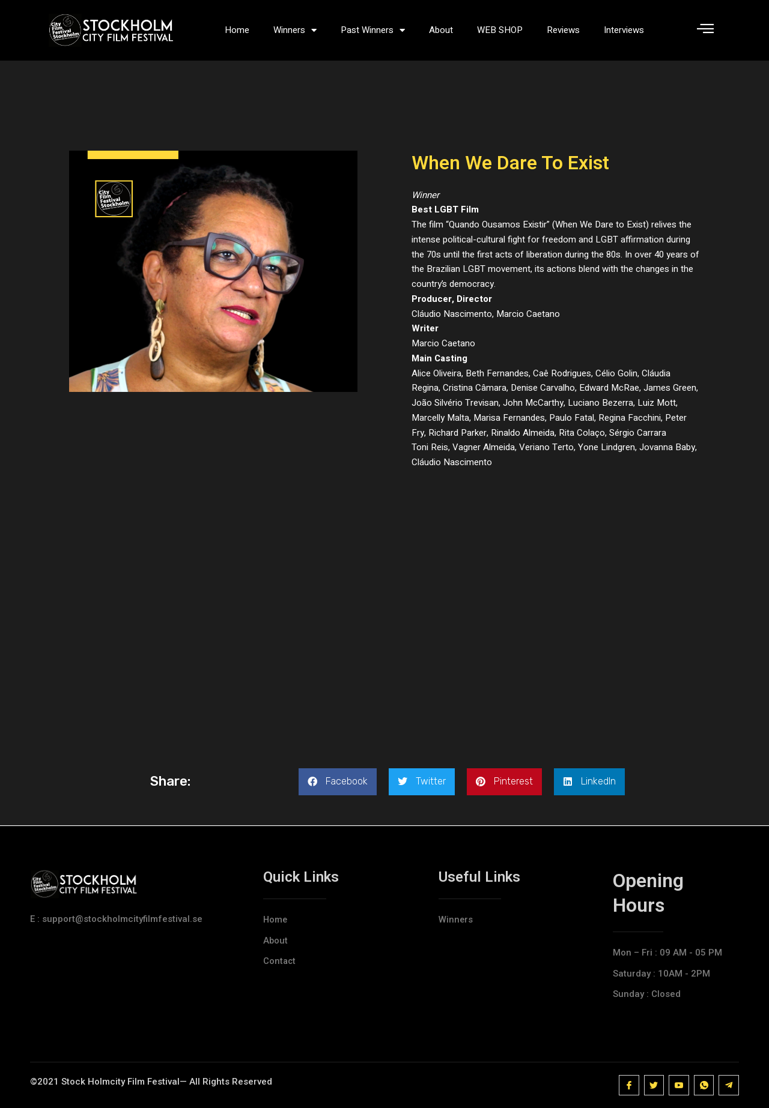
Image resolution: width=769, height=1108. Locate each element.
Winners (295, 30)
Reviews (563, 30)
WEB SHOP (500, 30)
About (441, 30)
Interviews (624, 30)
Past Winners (373, 30)
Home (237, 30)
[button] (338, 781)
